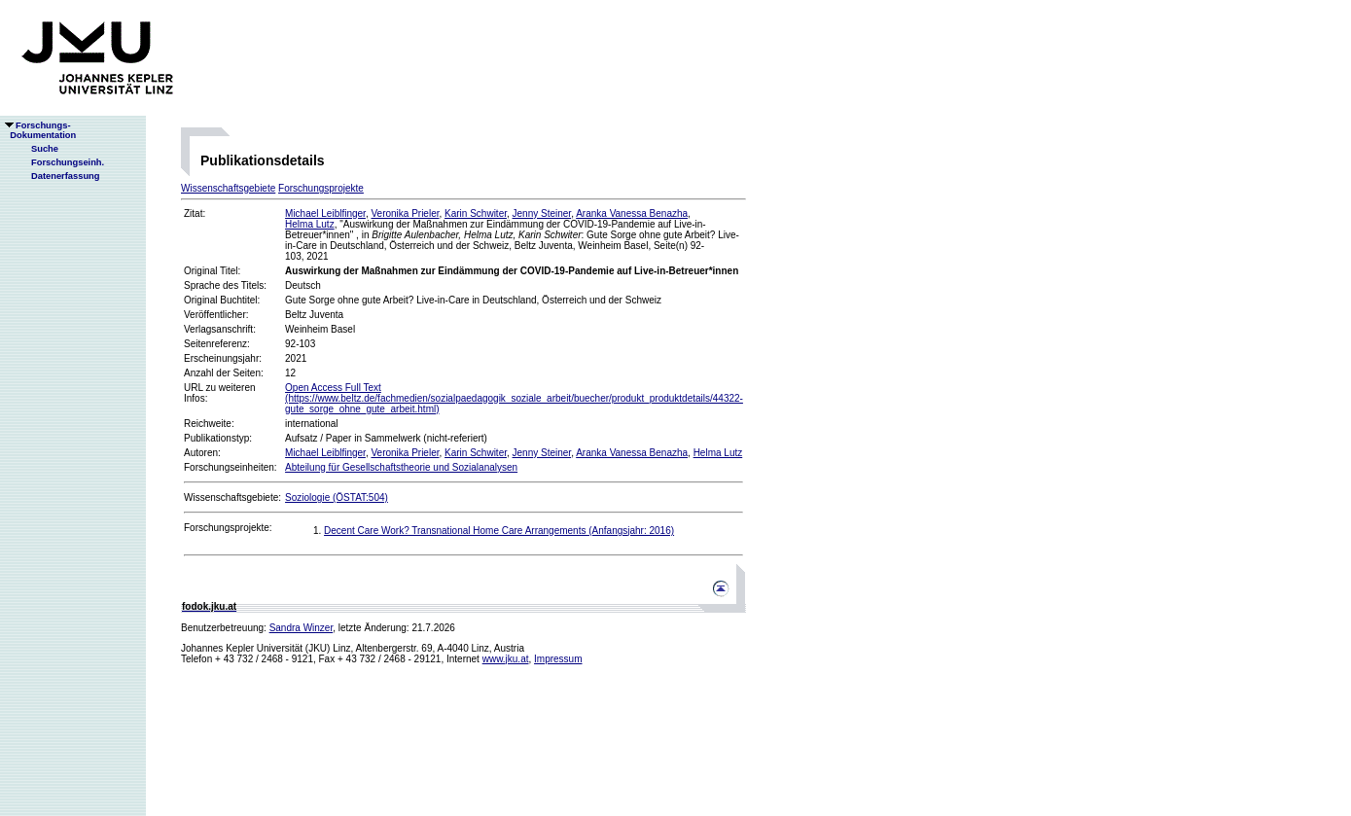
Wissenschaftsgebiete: (232, 497)
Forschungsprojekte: (228, 527)
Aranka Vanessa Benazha (632, 213)
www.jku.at (505, 659)
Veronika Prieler (405, 213)
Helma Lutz (310, 224)
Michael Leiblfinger (325, 213)
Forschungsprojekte (321, 188)
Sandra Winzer (301, 627)
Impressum (558, 659)
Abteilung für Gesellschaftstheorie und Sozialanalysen (401, 467)
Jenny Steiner (542, 213)
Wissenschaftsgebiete (228, 188)
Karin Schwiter (475, 213)
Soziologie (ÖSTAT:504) (336, 497)
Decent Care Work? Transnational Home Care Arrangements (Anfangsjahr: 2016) (499, 530)
